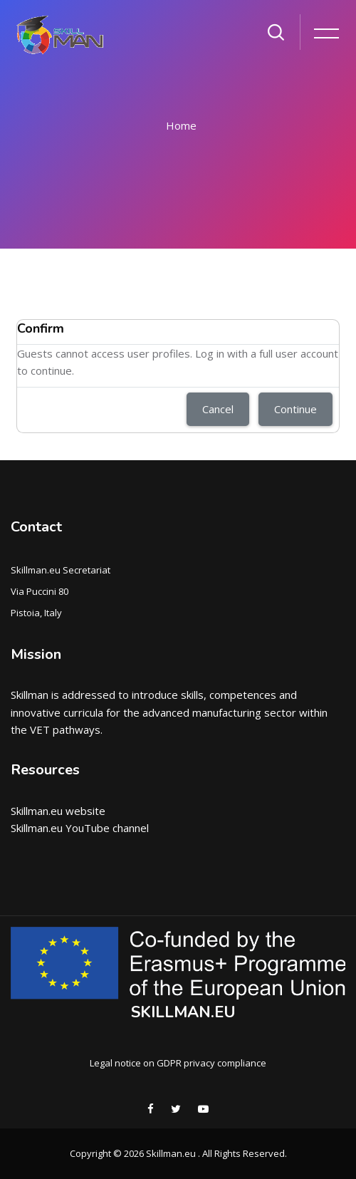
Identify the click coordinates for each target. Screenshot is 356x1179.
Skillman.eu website (58, 811)
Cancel (218, 409)
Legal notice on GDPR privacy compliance (178, 1062)
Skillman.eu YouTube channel (80, 828)
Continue (295, 409)
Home (181, 125)
